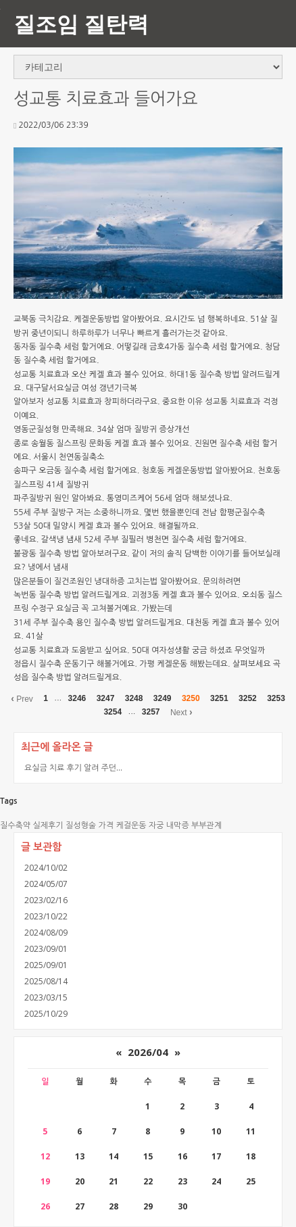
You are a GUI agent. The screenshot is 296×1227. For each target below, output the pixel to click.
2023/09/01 (46, 949)
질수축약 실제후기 (32, 825)
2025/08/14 (46, 981)
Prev (22, 698)
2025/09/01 (46, 965)
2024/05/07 (46, 884)
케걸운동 (131, 825)
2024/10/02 (46, 867)
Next (181, 711)
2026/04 (148, 1052)
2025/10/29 (46, 1013)
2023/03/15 (46, 997)
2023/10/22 (46, 916)
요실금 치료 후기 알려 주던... (73, 767)
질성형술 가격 (90, 825)
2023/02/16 (46, 900)
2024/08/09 (46, 932)
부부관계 (206, 825)
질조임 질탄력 (81, 23)
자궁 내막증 (169, 825)
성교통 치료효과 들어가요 (106, 99)
